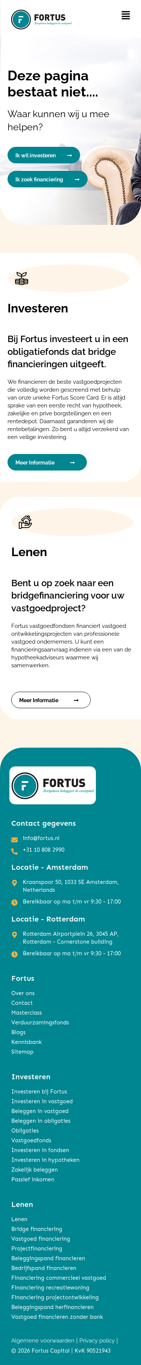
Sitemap (22, 1051)
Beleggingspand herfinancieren (52, 1307)
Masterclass (26, 1012)
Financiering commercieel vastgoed (58, 1278)
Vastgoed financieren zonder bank (57, 1317)
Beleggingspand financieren (48, 1258)
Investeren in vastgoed (42, 1101)
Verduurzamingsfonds (40, 1022)
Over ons (23, 993)
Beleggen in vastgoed (39, 1111)
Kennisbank (26, 1042)
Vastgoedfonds (31, 1140)
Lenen (19, 1219)
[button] (125, 16)
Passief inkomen (32, 1179)
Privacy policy (97, 1340)
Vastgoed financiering (40, 1238)
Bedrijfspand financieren (43, 1268)
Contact (22, 1003)
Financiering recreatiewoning (50, 1287)
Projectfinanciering (36, 1248)
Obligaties (25, 1130)
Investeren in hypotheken (45, 1160)
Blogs (18, 1032)
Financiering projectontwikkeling (55, 1297)
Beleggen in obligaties (41, 1121)
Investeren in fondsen (40, 1150)
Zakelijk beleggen (34, 1169)
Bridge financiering (36, 1229)
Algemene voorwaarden (42, 1340)
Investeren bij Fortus (39, 1091)
